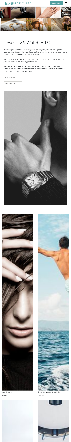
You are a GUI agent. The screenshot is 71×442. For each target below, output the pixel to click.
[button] (65, 3)
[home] (18, 3)
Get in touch (56, 3)
